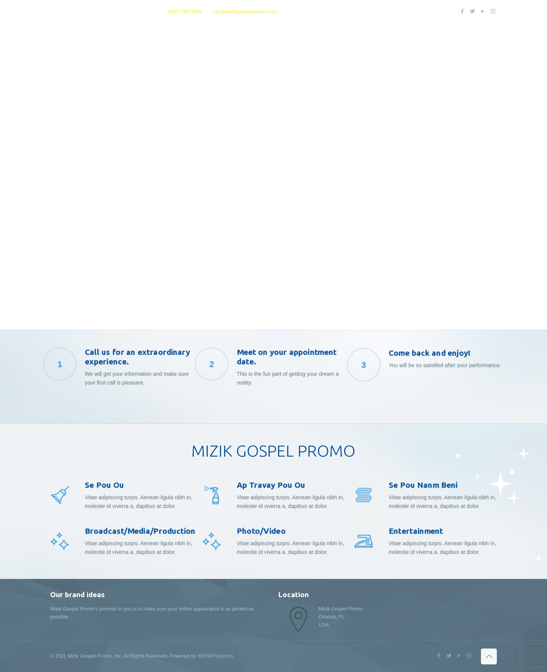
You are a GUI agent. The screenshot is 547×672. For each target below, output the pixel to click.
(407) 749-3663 (185, 11)
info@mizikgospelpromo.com (245, 11)
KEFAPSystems (215, 656)
